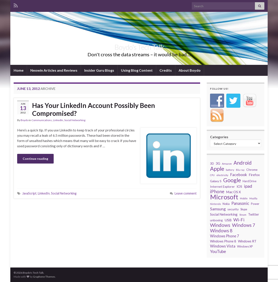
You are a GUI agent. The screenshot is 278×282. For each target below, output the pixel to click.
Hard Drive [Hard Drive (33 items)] (249, 181)
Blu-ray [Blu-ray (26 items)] (240, 169)
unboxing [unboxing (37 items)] (216, 220)
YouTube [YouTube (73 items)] (218, 251)
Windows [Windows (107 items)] (220, 225)
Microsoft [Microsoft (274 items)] (224, 197)
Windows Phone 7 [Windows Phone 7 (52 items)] (224, 236)
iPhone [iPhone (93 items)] (217, 191)
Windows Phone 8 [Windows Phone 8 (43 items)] (223, 241)
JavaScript (29, 193)
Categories (219, 137)
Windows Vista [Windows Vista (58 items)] (222, 246)
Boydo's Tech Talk (139, 47)
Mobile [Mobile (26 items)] (244, 198)
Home (19, 70)
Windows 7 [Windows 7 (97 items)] (243, 225)
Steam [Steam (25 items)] (242, 214)
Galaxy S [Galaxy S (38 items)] (215, 181)
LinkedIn (58, 120)
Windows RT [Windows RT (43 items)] (247, 241)
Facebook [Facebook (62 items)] (238, 174)
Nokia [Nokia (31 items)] (226, 204)
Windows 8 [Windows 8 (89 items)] (221, 230)
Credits (165, 70)
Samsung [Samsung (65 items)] (218, 208)
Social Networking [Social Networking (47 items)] (224, 214)
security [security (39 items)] (233, 209)
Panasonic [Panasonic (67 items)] (240, 203)
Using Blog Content (137, 70)
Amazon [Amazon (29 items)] (227, 163)
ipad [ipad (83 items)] (248, 186)
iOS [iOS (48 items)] (239, 186)
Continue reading (35, 158)
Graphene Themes (44, 276)
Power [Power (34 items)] (255, 204)
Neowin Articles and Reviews (53, 70)
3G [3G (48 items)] (218, 163)
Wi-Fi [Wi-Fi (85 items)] (239, 219)
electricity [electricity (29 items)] (222, 175)
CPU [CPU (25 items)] (212, 175)
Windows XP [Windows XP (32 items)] (245, 246)
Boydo (24, 120)
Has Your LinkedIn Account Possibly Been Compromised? (93, 109)
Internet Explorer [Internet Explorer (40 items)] (222, 186)
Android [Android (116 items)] (243, 162)
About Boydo (190, 70)
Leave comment (186, 193)
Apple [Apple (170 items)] (217, 168)
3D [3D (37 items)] (212, 163)
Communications (41, 120)
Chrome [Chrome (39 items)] (252, 169)
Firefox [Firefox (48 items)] (254, 175)
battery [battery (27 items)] (230, 169)
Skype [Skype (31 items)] (243, 209)
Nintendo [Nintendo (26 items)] (215, 203)
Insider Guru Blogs (99, 70)
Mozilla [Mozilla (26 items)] (253, 198)
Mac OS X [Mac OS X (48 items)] (233, 192)
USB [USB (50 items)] (228, 220)
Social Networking (74, 120)
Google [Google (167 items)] (232, 180)
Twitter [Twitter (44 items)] (253, 214)
